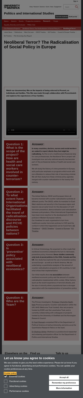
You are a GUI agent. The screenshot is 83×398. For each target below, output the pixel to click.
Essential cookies (14, 376)
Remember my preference (64, 383)
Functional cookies (15, 381)
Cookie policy (10, 373)
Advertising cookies (15, 386)
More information (64, 388)
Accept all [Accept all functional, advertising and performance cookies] (64, 377)
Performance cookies (16, 391)
